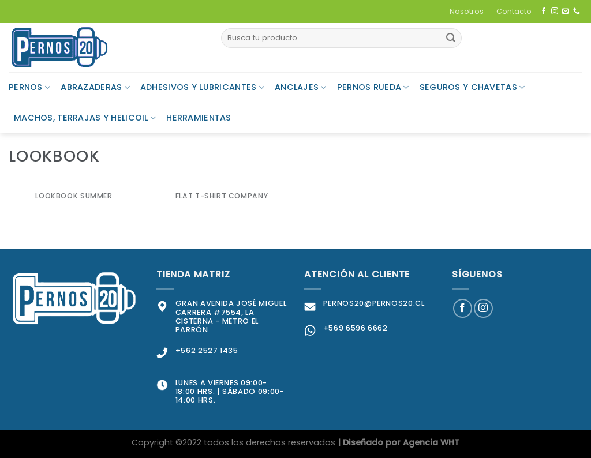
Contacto (514, 11)
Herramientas (198, 117)
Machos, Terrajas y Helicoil (85, 117)
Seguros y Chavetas (472, 87)
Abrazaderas (95, 87)
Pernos (29, 87)
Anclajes (301, 87)
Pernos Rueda (373, 87)
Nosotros (467, 11)
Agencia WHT (431, 442)
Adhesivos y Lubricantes (202, 87)
